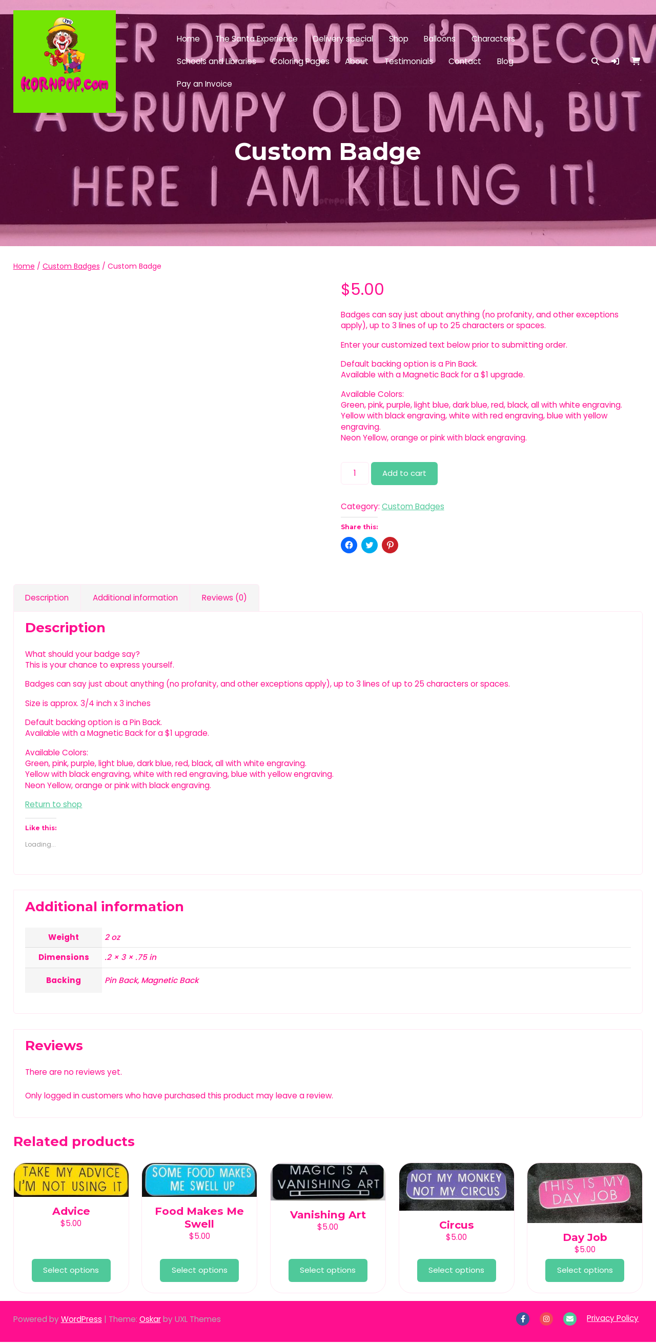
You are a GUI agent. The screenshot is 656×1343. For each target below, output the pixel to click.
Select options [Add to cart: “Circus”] (456, 1271)
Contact (464, 61)
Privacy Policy (613, 1319)
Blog (505, 61)
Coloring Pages (301, 61)
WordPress (81, 1320)
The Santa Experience (256, 38)
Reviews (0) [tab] (224, 598)
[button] (615, 61)
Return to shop (53, 804)
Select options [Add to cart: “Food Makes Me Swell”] (200, 1271)
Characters (493, 38)
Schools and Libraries (216, 61)
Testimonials (408, 61)
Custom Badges (71, 266)
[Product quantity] (355, 473)
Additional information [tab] (135, 598)
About (356, 61)
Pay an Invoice (204, 83)
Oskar (150, 1320)
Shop (398, 38)
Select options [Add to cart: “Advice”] (71, 1271)
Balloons (440, 38)
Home (188, 38)
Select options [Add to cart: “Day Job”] (585, 1271)
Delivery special (343, 38)
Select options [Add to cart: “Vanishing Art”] (328, 1271)
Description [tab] (47, 598)
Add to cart (405, 473)
